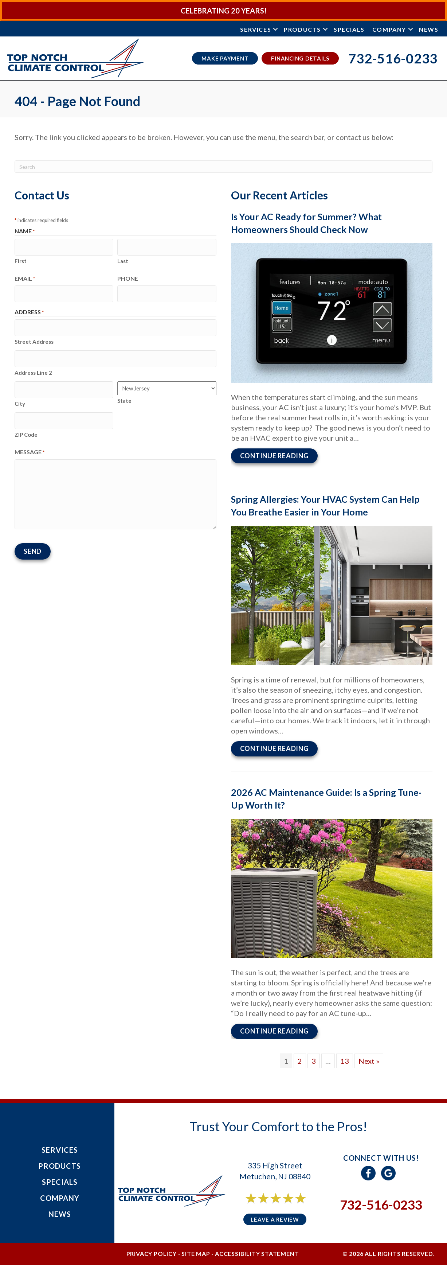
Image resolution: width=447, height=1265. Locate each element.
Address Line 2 (33, 363)
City (20, 392)
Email (25, 276)
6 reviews (281, 1203)
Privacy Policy (151, 1250)
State (124, 391)
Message (29, 437)
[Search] (223, 166)
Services (255, 29)
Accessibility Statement (257, 1250)
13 (344, 1058)
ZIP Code (26, 420)
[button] (275, 29)
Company (389, 29)
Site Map (195, 1250)
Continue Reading (279, 455)
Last (122, 258)
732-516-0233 (381, 1201)
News (428, 29)
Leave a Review (275, 1216)
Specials (349, 29)
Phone (127, 275)
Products (302, 29)
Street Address (34, 334)
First (21, 258)
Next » (368, 1058)
